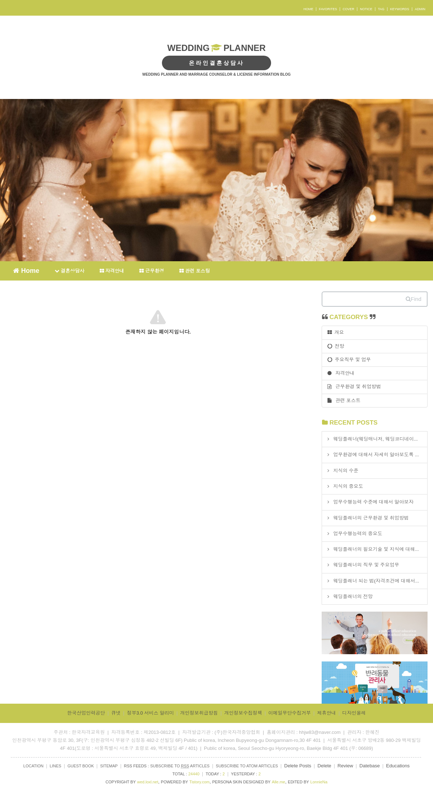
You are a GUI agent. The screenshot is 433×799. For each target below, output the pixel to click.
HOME (308, 9)
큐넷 (116, 713)
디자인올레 (354, 713)
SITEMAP (109, 766)
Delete (324, 765)
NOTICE (366, 9)
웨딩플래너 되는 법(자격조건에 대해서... (376, 581)
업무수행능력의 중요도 (357, 533)
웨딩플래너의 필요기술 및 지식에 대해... (376, 549)
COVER (348, 9)
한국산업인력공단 (86, 713)
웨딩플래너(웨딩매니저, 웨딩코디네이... (375, 439)
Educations (398, 765)
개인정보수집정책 (243, 713)
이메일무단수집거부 (289, 713)
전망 (336, 346)
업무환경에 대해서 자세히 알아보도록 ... (376, 454)
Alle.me (278, 782)
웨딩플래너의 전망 (353, 596)
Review (345, 765)
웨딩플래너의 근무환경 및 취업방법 (371, 518)
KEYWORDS (399, 9)
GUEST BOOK (81, 766)
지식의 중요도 (348, 486)
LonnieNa (318, 782)
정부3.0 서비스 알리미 (150, 713)
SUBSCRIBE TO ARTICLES (180, 766)
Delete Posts (297, 765)
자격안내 (112, 271)
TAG (381, 9)
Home (26, 270)
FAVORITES (328, 9)
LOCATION (33, 766)
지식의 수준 (345, 470)
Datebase (369, 765)
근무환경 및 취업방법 (354, 386)
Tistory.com (199, 782)
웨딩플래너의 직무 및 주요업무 (366, 565)
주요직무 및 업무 (349, 359)
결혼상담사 (69, 271)
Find (413, 299)
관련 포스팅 (194, 271)
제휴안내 (326, 713)
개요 (335, 332)
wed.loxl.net (147, 782)
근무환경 (151, 271)
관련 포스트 (344, 400)
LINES (55, 766)
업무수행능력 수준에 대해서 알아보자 (373, 502)
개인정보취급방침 (199, 713)
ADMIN (420, 9)
